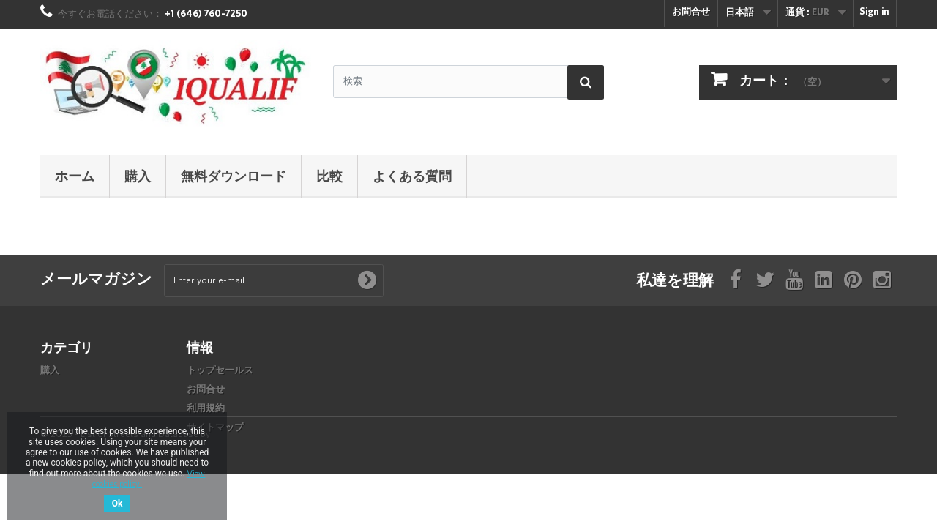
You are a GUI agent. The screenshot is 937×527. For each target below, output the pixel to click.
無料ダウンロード (233, 175)
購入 (137, 175)
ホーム (74, 175)
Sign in (874, 12)
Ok (117, 503)
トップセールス (220, 370)
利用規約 (206, 409)
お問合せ (691, 12)
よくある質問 (412, 175)
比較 (329, 175)
